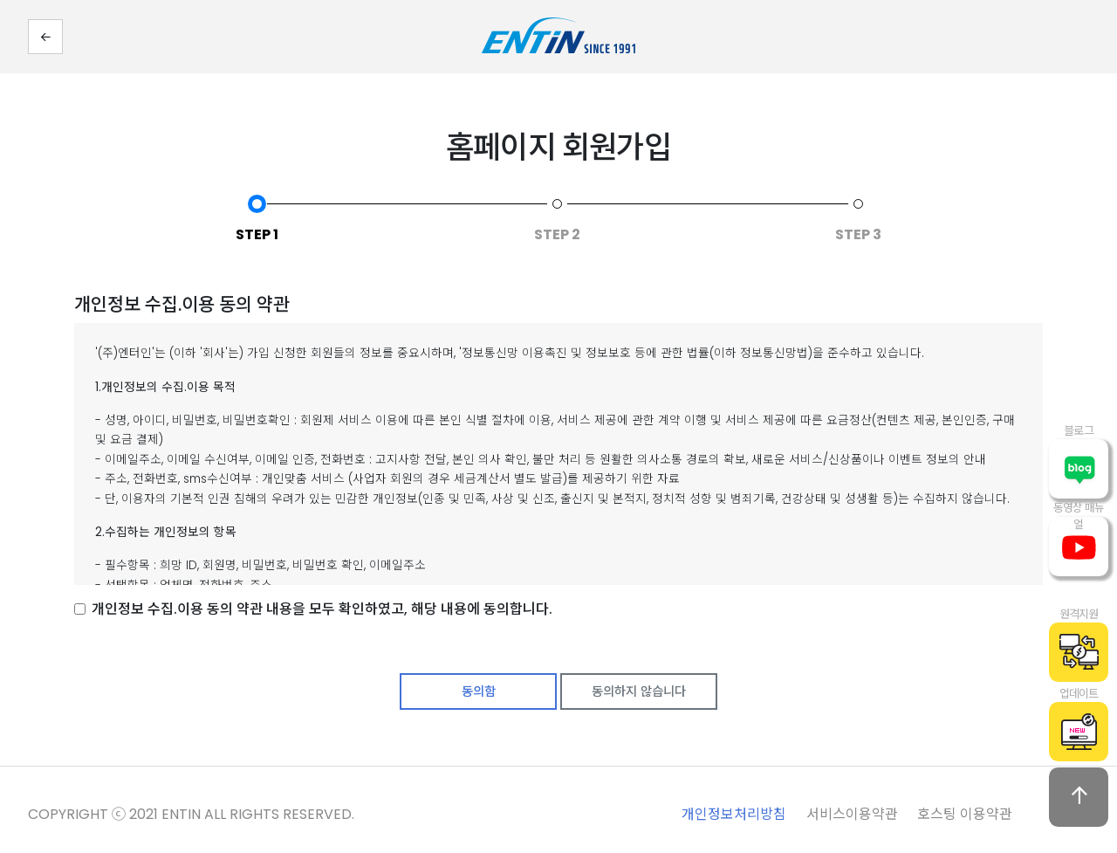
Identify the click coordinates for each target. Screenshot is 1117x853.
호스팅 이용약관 (964, 814)
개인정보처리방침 (734, 814)
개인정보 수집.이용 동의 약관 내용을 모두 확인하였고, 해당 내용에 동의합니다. (322, 609)
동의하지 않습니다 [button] (639, 691)
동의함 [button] (479, 691)
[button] (45, 36)
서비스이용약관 (852, 814)
